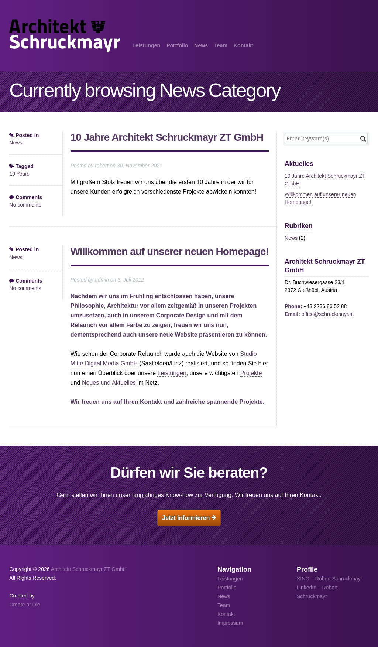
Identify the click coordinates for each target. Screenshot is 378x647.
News (201, 45)
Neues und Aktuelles (109, 382)
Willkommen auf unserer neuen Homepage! (170, 251)
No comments (25, 205)
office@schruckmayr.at (328, 314)
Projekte (251, 373)
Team (220, 45)
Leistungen (146, 45)
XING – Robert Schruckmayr (329, 579)
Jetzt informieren (189, 518)
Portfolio (177, 45)
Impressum (230, 623)
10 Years (19, 174)
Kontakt (243, 45)
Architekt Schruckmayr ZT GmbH (89, 569)
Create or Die (24, 604)
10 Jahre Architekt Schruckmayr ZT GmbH (167, 137)
